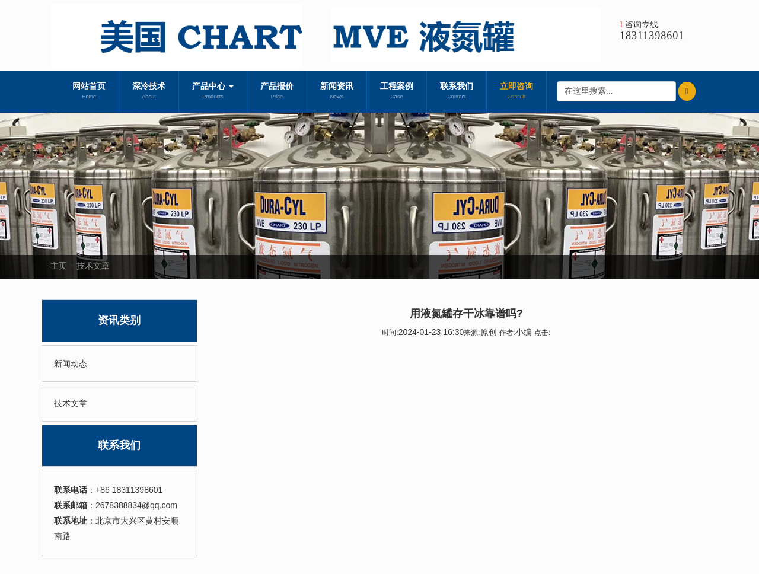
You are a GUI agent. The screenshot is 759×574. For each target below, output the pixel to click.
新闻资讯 (336, 92)
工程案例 (396, 92)
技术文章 (93, 265)
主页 (58, 265)
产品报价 (277, 92)
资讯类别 (119, 320)
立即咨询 (516, 92)
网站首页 (89, 92)
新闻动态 (70, 363)
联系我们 (456, 92)
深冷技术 (148, 92)
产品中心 (213, 92)
